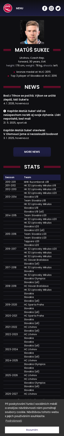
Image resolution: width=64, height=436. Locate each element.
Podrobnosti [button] (13, 421)
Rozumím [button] (32, 430)
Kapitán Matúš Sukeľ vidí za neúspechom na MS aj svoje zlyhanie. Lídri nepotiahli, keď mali (31, 114)
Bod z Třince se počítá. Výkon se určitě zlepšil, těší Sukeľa (29, 97)
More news (32, 152)
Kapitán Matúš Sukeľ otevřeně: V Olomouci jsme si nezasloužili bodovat (30, 132)
